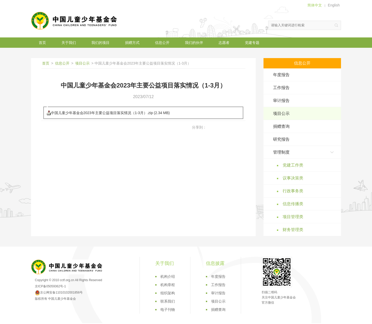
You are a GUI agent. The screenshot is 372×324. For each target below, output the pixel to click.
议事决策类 (293, 178)
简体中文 (314, 5)
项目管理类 (293, 217)
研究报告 (281, 139)
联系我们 (167, 301)
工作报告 (281, 87)
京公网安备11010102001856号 (59, 292)
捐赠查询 (281, 126)
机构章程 (167, 285)
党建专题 (252, 43)
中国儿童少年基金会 (75, 21)
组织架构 (167, 293)
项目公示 (82, 63)
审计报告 (281, 100)
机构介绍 (167, 276)
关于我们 (68, 43)
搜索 (336, 25)
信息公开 (162, 43)
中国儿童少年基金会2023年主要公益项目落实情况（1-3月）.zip (102, 113)
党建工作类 (293, 165)
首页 (42, 43)
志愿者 (224, 43)
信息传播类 (293, 204)
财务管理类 (293, 229)
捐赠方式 (132, 43)
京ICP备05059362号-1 (50, 286)
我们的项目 (100, 43)
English (334, 5)
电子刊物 (167, 309)
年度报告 (281, 75)
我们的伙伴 (194, 43)
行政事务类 (293, 191)
